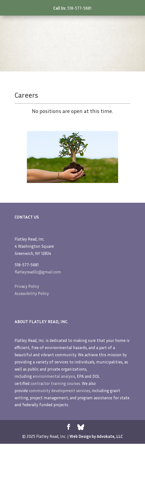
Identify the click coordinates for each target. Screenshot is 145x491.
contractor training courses (55, 383)
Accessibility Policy (32, 293)
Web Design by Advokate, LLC (96, 436)
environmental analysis (54, 376)
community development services (59, 390)
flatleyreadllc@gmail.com (38, 271)
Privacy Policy (27, 286)
